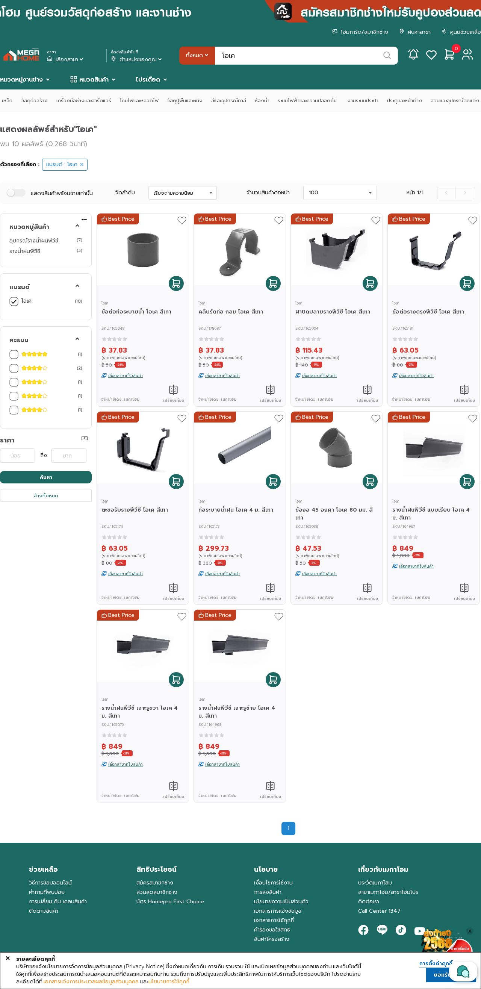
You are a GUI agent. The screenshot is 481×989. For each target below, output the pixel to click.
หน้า (415, 192)
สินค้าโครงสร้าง (271, 939)
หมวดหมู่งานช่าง (21, 79)
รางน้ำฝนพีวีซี (24, 251)
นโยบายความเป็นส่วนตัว (281, 902)
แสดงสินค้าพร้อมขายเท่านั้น (62, 193)
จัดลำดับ (125, 192)
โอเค (26, 300)
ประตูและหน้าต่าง (404, 100)
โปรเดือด (148, 79)
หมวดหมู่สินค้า (29, 227)
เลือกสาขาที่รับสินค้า (125, 376)
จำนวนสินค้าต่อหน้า (268, 192)
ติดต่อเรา (368, 902)
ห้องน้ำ (262, 100)
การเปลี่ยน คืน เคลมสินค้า (58, 902)
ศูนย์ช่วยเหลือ (461, 32)
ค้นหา (46, 477)
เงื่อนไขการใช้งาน (273, 883)
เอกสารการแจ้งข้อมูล (277, 911)
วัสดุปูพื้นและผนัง (185, 100)
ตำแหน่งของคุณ (137, 60)
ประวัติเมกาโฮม (375, 883)
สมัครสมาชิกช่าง (154, 883)
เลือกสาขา (66, 60)
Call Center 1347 (379, 911)
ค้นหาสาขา (415, 32)
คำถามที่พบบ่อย (47, 892)
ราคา (7, 440)
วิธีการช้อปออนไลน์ (50, 883)
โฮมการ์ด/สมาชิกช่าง (360, 32)
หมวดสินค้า (94, 79)
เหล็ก (7, 100)
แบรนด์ (19, 287)
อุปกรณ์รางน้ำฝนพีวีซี (33, 240)
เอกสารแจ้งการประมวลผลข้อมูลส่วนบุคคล (91, 981)
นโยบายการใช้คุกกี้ (168, 981)
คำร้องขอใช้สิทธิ (272, 930)
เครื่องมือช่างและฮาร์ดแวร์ (83, 100)
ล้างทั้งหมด (46, 495)
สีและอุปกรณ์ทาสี (228, 100)
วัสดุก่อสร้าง (34, 100)
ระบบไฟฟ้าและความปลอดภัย (308, 100)
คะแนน (19, 340)
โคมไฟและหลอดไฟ (139, 100)
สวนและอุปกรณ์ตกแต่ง (455, 100)
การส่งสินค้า (267, 892)
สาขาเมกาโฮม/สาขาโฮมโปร (388, 892)
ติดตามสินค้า (43, 911)
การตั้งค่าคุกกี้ (435, 964)
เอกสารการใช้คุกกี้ (274, 920)
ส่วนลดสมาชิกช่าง (156, 892)
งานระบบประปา (362, 100)
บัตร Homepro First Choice (170, 902)
